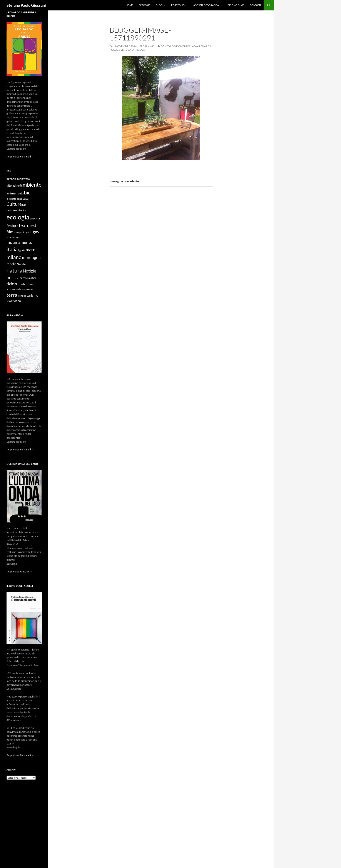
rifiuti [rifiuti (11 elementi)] (21, 284)
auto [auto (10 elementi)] (20, 193)
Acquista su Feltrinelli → (20, 156)
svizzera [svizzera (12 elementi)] (27, 289)
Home (129, 5)
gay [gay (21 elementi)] (36, 231)
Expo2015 (144, 5)
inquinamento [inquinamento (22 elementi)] (19, 242)
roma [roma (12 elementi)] (29, 284)
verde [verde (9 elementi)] (10, 301)
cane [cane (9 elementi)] (19, 198)
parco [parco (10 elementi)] (23, 278)
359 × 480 (148, 46)
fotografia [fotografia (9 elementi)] (19, 232)
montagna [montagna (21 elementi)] (31, 257)
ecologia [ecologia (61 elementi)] (18, 217)
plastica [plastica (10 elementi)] (32, 278)
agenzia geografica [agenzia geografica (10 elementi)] (18, 179)
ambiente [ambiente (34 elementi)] (31, 185)
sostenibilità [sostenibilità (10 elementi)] (14, 289)
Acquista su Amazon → (20, 571)
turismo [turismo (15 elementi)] (32, 295)
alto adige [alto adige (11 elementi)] (13, 185)
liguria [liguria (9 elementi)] (21, 250)
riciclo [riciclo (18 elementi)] (12, 283)
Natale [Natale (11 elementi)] (21, 264)
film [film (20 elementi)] (10, 231)
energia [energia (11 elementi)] (35, 218)
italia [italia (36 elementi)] (12, 249)
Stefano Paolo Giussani (26, 5)
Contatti (255, 5)
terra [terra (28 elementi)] (12, 295)
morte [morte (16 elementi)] (11, 263)
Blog (159, 5)
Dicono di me (235, 5)
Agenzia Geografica (206, 5)
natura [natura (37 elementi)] (14, 270)
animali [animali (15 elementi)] (12, 193)
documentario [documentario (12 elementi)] (16, 210)
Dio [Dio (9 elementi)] (24, 204)
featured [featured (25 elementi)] (27, 225)
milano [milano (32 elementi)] (14, 257)
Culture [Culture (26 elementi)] (14, 204)
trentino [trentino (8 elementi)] (22, 295)
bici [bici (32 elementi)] (28, 192)
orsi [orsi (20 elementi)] (10, 277)
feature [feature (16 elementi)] (12, 225)
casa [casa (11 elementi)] (25, 198)
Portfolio (178, 5)
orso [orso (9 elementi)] (16, 278)
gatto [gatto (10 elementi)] (29, 232)
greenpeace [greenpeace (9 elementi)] (13, 237)
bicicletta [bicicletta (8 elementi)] (11, 198)
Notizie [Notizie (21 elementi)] (29, 270)
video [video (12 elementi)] (17, 301)
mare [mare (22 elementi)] (30, 249)
